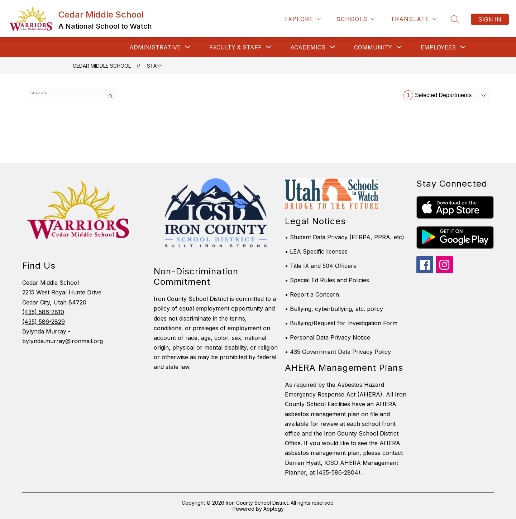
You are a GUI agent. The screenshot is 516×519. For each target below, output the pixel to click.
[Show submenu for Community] (373, 47)
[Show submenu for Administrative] (155, 47)
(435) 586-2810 (43, 312)
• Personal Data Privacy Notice (327, 337)
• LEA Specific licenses (316, 251)
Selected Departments (437, 95)
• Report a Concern (312, 294)
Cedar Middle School (102, 66)
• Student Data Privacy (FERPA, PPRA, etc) (344, 237)
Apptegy (273, 509)
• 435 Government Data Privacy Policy (338, 351)
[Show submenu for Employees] (438, 47)
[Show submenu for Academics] (307, 47)
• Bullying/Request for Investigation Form (341, 323)
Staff (154, 66)
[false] (72, 92)
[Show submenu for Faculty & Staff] (235, 47)
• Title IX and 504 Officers (320, 265)
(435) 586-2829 (43, 321)
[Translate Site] (414, 19)
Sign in (489, 19)
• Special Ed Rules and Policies (327, 280)
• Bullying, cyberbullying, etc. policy (334, 308)
